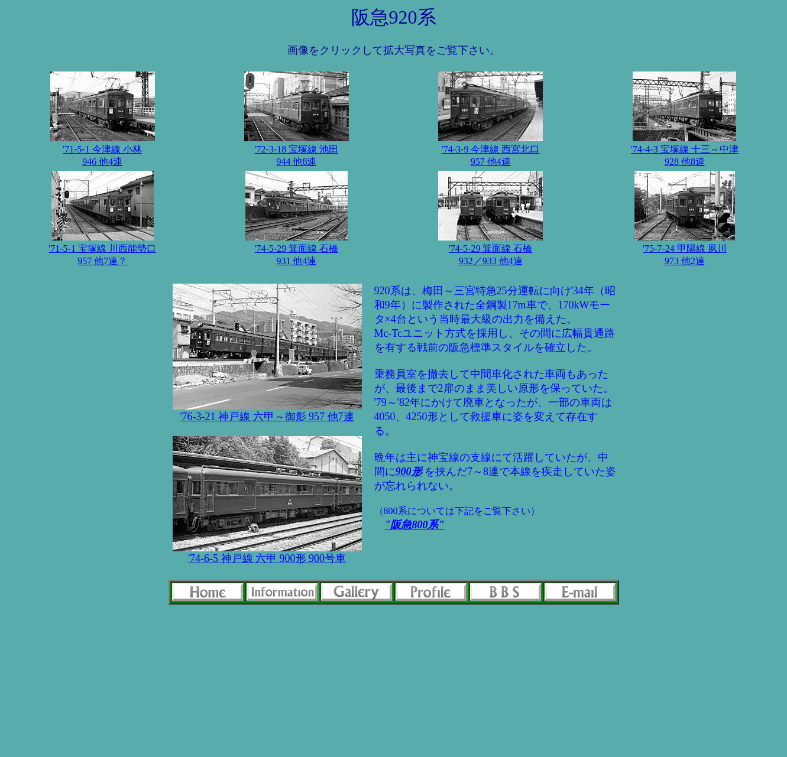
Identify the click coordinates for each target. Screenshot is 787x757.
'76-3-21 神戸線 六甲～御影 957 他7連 (267, 417)
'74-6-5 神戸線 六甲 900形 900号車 (267, 558)
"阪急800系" (415, 525)
